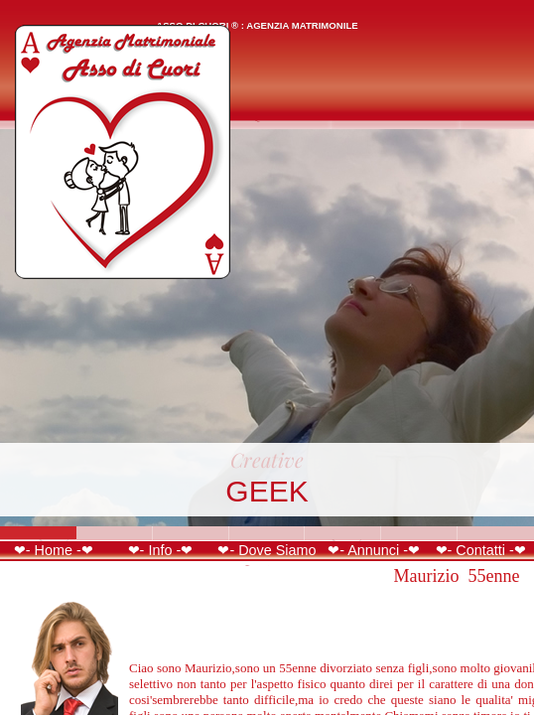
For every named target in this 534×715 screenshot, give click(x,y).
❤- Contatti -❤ (481, 550)
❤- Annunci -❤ (374, 550)
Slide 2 (114, 532)
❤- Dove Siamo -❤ (266, 558)
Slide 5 (343, 532)
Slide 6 (419, 532)
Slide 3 (191, 532)
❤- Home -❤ (53, 550)
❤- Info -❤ (161, 550)
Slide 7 (496, 532)
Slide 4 (267, 532)
